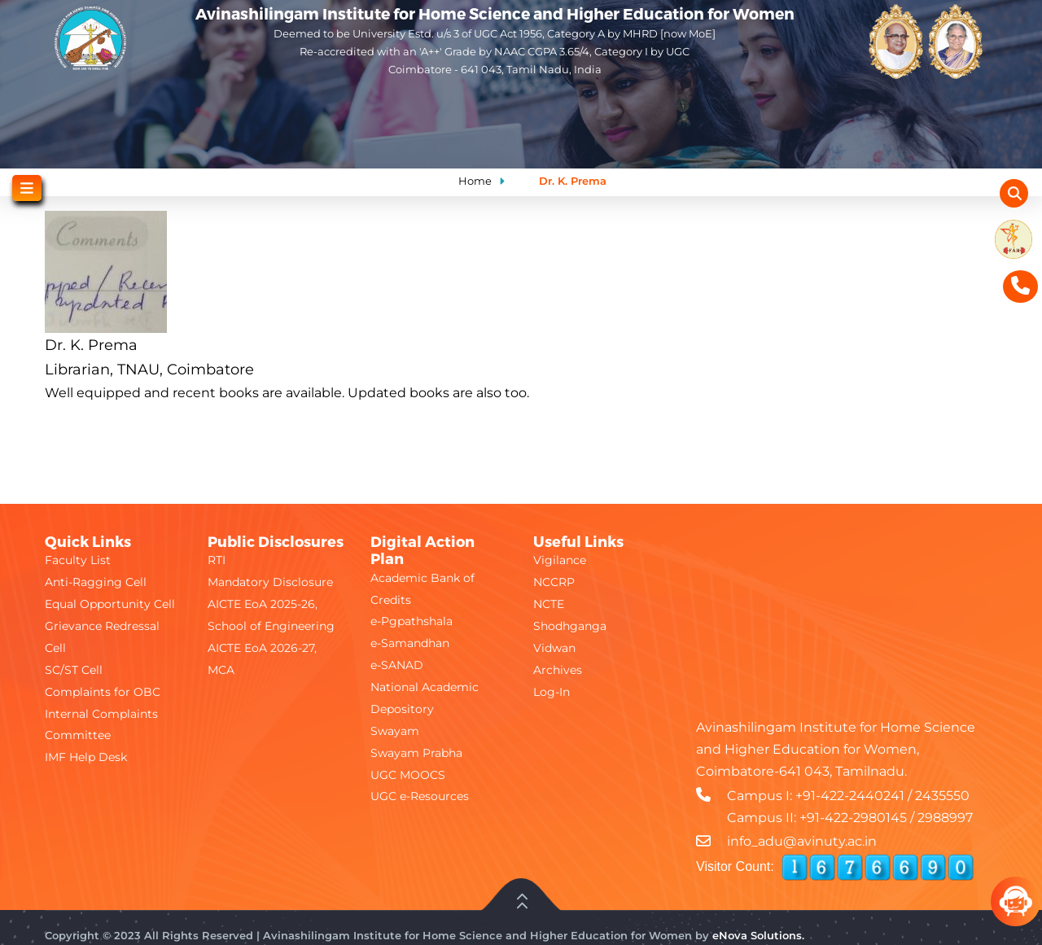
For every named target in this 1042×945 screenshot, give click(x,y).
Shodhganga (569, 626)
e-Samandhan (409, 643)
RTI (216, 560)
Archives (557, 670)
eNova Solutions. (758, 935)
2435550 (942, 795)
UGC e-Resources (419, 796)
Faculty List (78, 560)
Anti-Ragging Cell (96, 582)
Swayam (394, 731)
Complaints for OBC (102, 692)
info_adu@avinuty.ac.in (802, 841)
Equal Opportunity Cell (110, 604)
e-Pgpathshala (411, 621)
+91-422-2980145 (853, 817)
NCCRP (554, 582)
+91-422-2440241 (849, 795)
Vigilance (559, 560)
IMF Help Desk (86, 757)
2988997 (945, 817)
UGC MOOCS (407, 775)
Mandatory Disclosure (270, 582)
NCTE (548, 604)
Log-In (551, 692)
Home (475, 180)
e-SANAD (396, 665)
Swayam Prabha (416, 753)
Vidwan (554, 648)
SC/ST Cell (74, 670)
